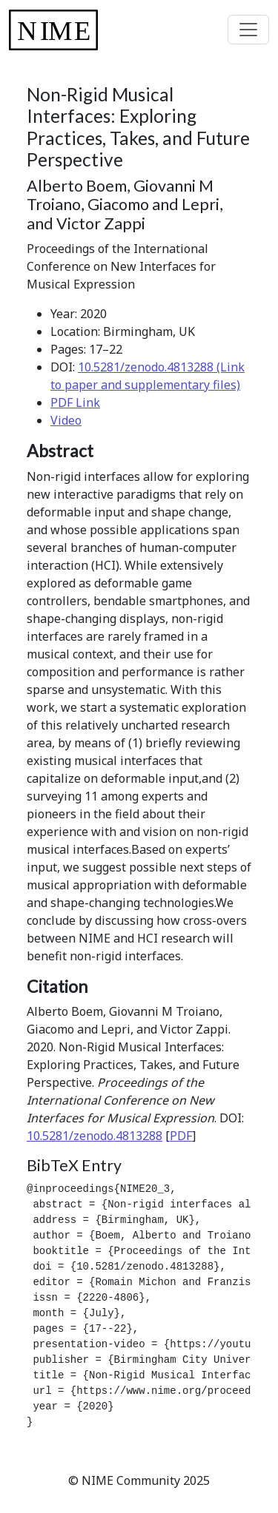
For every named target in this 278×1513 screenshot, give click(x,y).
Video (66, 420)
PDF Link (75, 402)
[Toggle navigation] (248, 29)
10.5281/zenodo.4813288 (94, 1136)
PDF (181, 1136)
